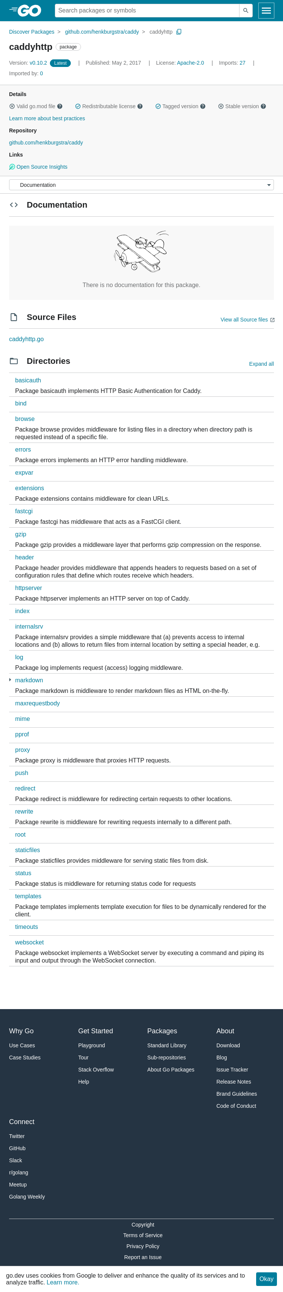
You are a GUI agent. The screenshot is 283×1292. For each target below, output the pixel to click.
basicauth (28, 380)
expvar (24, 472)
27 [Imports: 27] (233, 63)
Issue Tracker (232, 1070)
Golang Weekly (27, 1197)
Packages (162, 1031)
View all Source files (244, 320)
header (24, 557)
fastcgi (24, 511)
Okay (267, 1279)
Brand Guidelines (236, 1094)
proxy (22, 750)
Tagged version (180, 106)
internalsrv (29, 626)
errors (23, 449)
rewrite (24, 811)
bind (20, 403)
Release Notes (233, 1082)
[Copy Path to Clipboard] (179, 31)
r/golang (18, 1172)
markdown (29, 680)
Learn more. (63, 1282)
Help (83, 1082)
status (23, 873)
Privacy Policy (142, 1246)
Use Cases (22, 1045)
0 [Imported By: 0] (26, 73)
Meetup (18, 1185)
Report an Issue (143, 1257)
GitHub (17, 1148)
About (225, 1031)
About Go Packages (170, 1070)
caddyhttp (161, 32)
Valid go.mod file (36, 106)
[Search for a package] (147, 10)
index (22, 611)
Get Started (95, 1031)
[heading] (32, 11)
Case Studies (24, 1057)
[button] (12, 106)
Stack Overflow (96, 1070)
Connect (21, 1122)
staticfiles (27, 850)
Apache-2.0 (190, 63)
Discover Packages (31, 32)
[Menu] (141, 184)
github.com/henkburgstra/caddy (102, 32)
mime (22, 719)
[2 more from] (10, 680)
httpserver (28, 588)
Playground (91, 1045)
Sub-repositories (166, 1057)
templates (28, 896)
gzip (20, 534)
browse (25, 419)
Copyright (143, 1225)
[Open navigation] (266, 10)
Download (228, 1045)
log (19, 657)
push (21, 773)
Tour (83, 1057)
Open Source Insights (38, 167)
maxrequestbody (37, 703)
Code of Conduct (236, 1106)
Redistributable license (109, 106)
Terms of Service (143, 1235)
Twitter (17, 1136)
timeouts (26, 927)
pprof (22, 734)
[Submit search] (246, 10)
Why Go (21, 1031)
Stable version (242, 106)
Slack (15, 1160)
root (20, 834)
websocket (29, 942)
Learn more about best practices (47, 118)
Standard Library (167, 1045)
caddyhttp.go (26, 339)
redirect (25, 788)
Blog (221, 1057)
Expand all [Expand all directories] (261, 364)
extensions (29, 488)
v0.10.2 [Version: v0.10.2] (28, 63)
